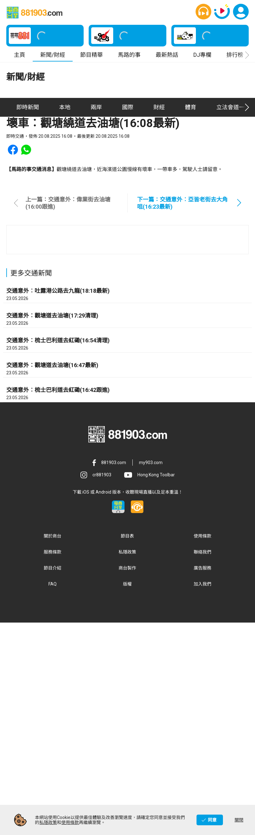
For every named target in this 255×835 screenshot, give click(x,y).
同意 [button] (212, 819)
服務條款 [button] (52, 764)
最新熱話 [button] (167, 54)
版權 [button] (127, 796)
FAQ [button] (52, 796)
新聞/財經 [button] (52, 54)
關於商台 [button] (52, 748)
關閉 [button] (239, 819)
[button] (203, 11)
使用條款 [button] (202, 748)
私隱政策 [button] (127, 764)
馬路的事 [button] (129, 54)
